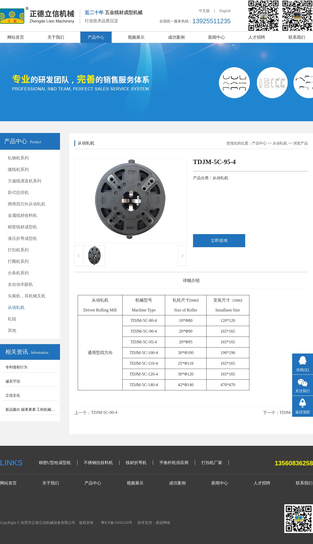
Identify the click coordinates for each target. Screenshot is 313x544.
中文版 (204, 11)
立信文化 (12, 395)
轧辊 (12, 319)
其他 (12, 330)
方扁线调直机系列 (24, 181)
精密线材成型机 (22, 227)
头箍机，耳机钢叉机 (26, 296)
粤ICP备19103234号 (116, 523)
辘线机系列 (18, 169)
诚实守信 (12, 381)
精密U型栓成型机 (55, 462)
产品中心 (96, 37)
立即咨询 (219, 240)
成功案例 (176, 37)
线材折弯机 (136, 462)
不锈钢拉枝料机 (98, 462)
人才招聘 (256, 37)
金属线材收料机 (22, 215)
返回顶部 (302, 412)
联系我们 (296, 37)
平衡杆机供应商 (174, 462)
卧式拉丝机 (18, 192)
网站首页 (15, 37)
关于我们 (55, 37)
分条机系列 (18, 273)
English (225, 11)
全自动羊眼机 (20, 284)
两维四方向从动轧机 (26, 204)
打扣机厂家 (211, 462)
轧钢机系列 (18, 158)
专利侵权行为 (16, 367)
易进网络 (163, 523)
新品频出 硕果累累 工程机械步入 (31, 410)
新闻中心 (216, 37)
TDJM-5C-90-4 (104, 412)
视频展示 (136, 37)
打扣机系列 (18, 250)
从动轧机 (16, 307)
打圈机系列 (18, 261)
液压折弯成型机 (22, 238)
